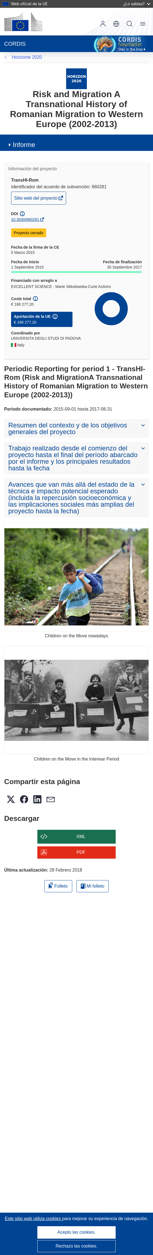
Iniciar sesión (103, 23)
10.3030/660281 (25, 219)
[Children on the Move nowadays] (76, 577)
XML (80, 836)
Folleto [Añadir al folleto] (58, 885)
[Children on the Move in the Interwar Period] (76, 700)
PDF (81, 852)
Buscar (129, 23)
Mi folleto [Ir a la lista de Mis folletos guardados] (92, 886)
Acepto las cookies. (77, 1232)
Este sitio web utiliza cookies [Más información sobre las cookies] (33, 1218)
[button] (116, 24)
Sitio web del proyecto (36, 199)
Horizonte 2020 (27, 57)
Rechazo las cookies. (76, 1246)
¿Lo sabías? (136, 3)
